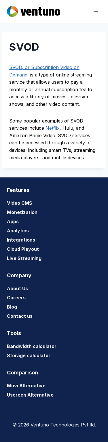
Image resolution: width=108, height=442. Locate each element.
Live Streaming (24, 258)
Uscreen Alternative (30, 395)
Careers (16, 298)
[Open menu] (95, 11)
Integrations (21, 240)
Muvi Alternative (26, 386)
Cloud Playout (23, 249)
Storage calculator (28, 355)
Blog (12, 307)
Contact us (20, 316)
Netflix (53, 128)
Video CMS (19, 203)
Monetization (22, 212)
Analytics (18, 231)
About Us (17, 288)
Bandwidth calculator (31, 346)
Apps (13, 221)
